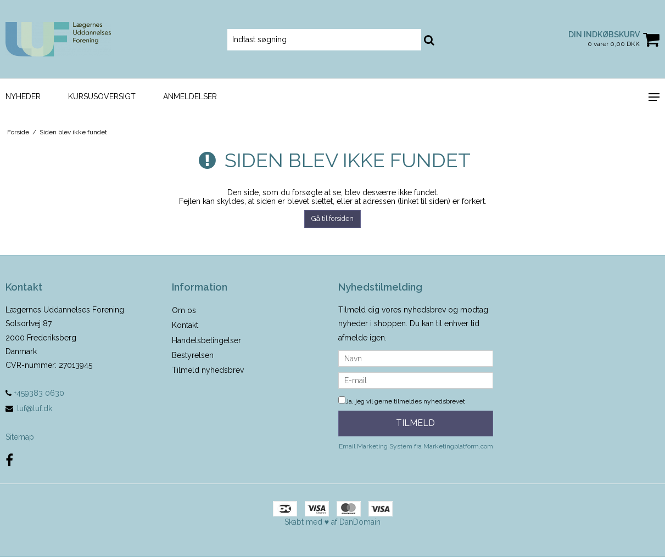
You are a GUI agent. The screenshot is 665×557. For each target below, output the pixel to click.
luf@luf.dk (34, 408)
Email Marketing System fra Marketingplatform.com (416, 446)
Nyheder (23, 96)
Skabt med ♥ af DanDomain (332, 522)
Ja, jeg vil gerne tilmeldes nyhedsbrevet (401, 401)
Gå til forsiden (332, 218)
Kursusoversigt (102, 96)
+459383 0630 (34, 393)
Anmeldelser (190, 96)
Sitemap (19, 437)
